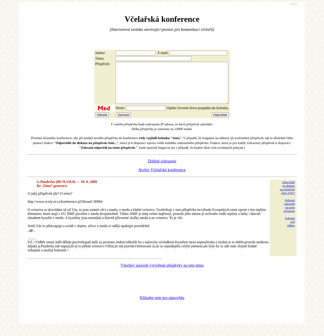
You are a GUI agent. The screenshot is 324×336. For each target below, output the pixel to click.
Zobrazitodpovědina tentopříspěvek (289, 214)
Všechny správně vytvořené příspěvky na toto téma (162, 273)
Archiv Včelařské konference (162, 178)
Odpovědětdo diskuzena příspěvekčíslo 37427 (287, 196)
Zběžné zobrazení (162, 169)
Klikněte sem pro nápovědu (162, 306)
